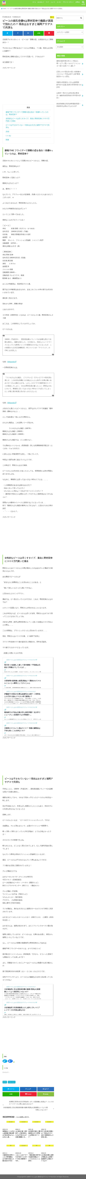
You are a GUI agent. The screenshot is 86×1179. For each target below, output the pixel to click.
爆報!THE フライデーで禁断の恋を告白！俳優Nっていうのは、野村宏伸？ (27, 113)
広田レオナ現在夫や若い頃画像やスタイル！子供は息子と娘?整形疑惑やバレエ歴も (68, 73)
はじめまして (41, 2)
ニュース (53, 2)
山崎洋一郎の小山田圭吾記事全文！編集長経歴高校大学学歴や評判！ (68, 89)
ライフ (47, 2)
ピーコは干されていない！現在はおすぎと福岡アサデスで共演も (27, 126)
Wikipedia (11, 361)
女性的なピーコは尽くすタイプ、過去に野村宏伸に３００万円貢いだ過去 (27, 120)
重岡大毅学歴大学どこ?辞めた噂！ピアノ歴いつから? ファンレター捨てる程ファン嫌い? (68, 63)
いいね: (8, 135)
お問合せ (77, 2)
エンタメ (59, 2)
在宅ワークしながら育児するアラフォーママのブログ (42, 1176)
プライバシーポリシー (68, 2)
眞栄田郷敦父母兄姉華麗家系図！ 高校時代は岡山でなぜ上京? (68, 97)
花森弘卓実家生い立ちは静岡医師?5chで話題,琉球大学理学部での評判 (68, 82)
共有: (7, 131)
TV (5, 1082)
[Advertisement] (20, 86)
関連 (7, 139)
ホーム (34, 2)
